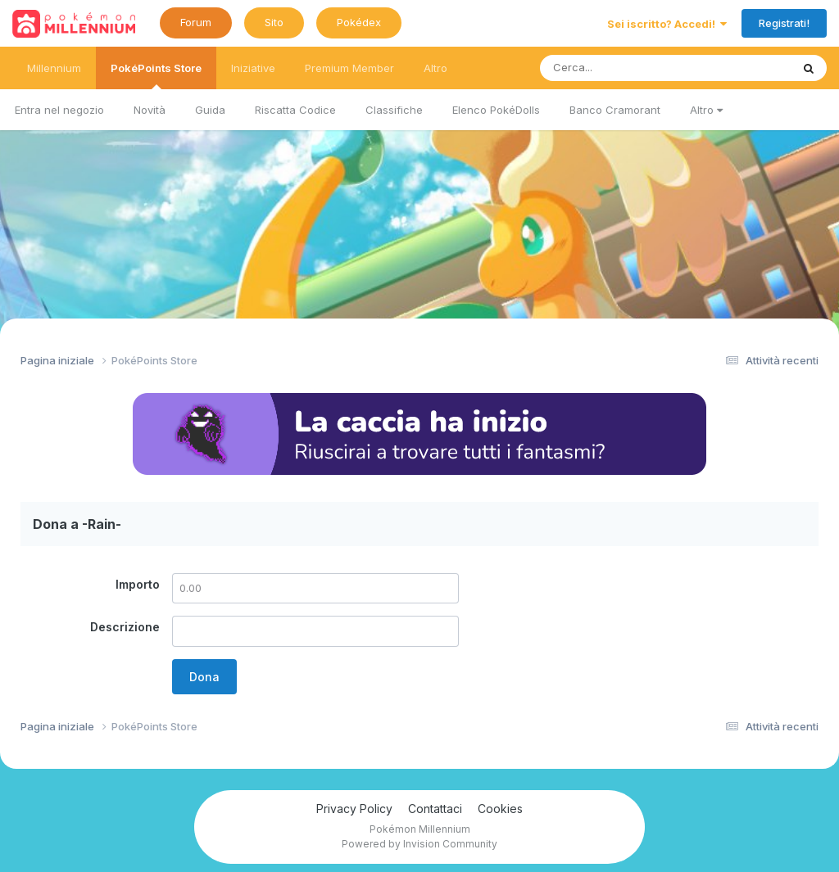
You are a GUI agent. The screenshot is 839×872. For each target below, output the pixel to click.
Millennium (54, 68)
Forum (195, 22)
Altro (706, 109)
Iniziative (253, 68)
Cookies (500, 809)
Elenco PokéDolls (496, 109)
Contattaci (435, 809)
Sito (274, 22)
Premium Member (349, 68)
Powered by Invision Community (419, 844)
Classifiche (394, 109)
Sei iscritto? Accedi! (667, 23)
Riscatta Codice (295, 109)
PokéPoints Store (156, 75)
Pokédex (359, 22)
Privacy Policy (354, 809)
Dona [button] (204, 677)
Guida (210, 109)
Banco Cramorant (614, 109)
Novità (150, 109)
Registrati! (784, 22)
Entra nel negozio (59, 109)
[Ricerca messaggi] (627, 68)
